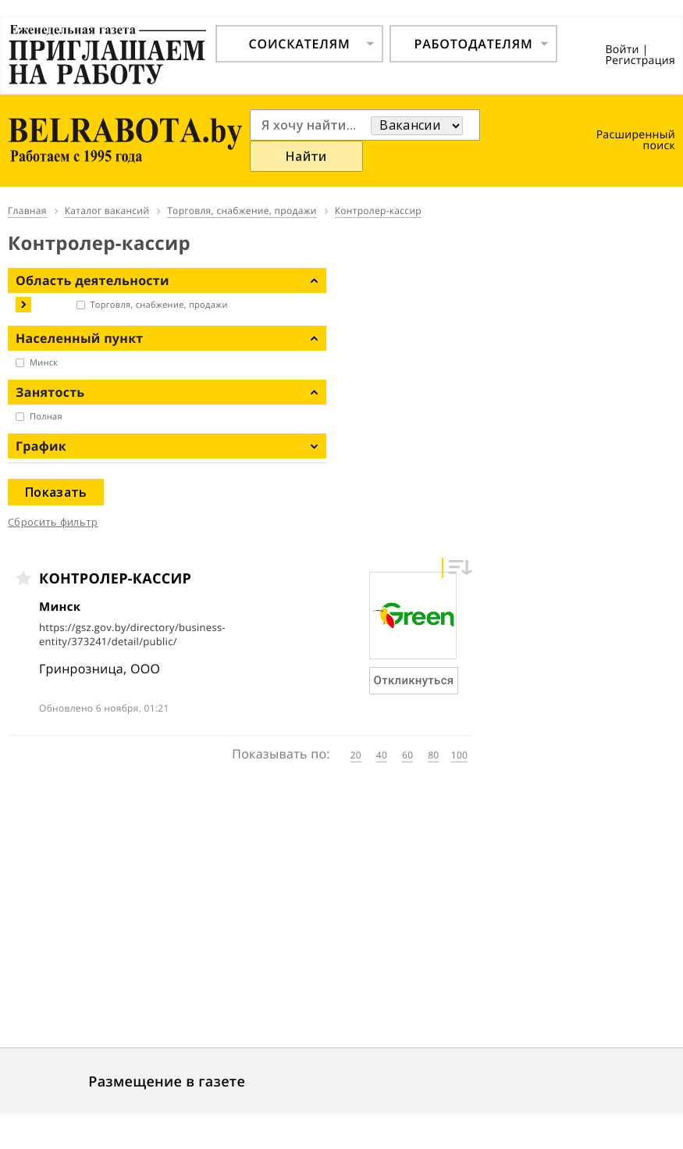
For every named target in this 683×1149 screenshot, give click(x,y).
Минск (44, 363)
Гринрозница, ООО (99, 668)
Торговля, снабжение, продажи (159, 305)
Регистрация (640, 60)
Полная (46, 417)
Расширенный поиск (635, 140)
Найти (306, 156)
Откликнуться (414, 680)
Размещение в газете (166, 1081)
